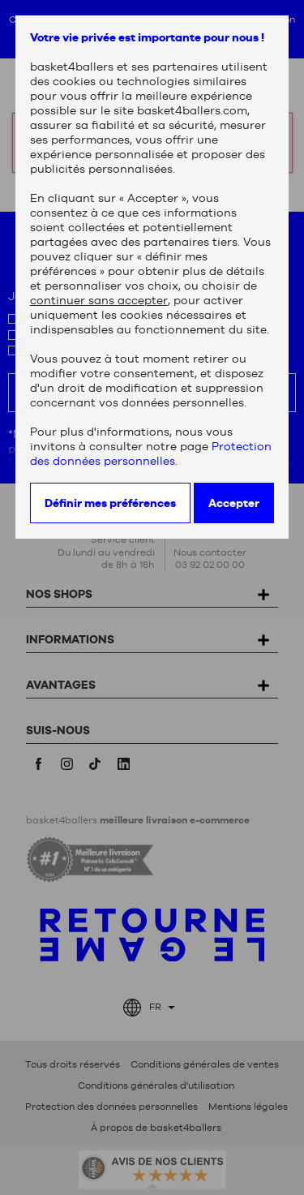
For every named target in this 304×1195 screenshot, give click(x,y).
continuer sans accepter (99, 300)
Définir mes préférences (110, 502)
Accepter (233, 502)
